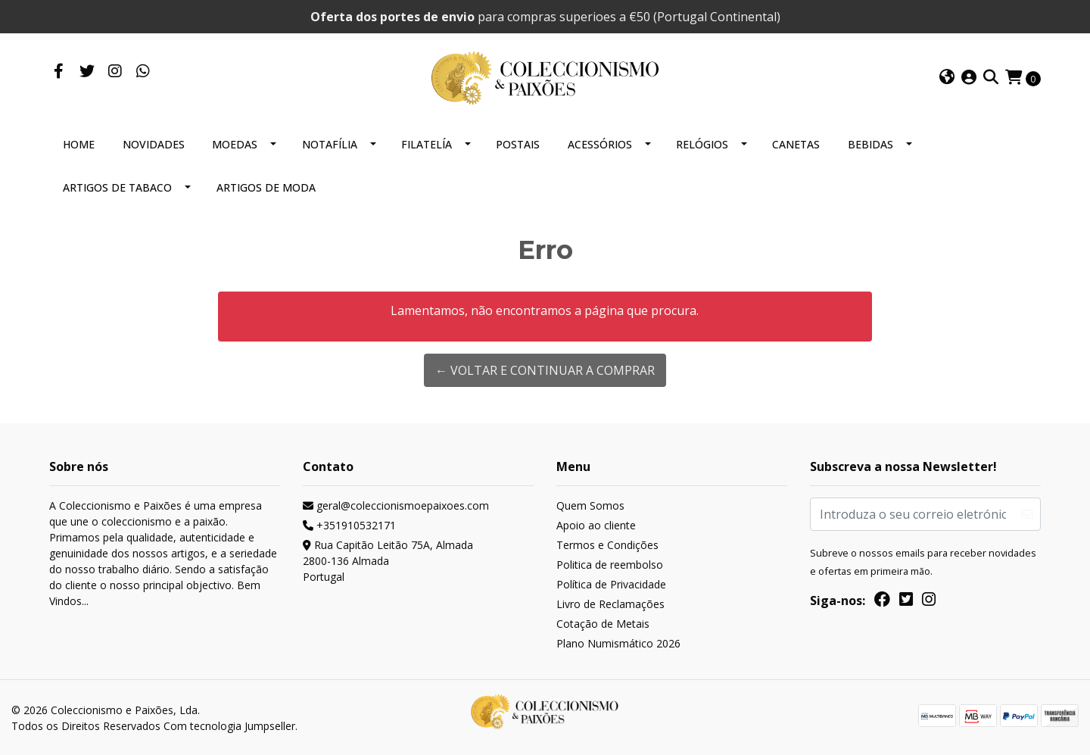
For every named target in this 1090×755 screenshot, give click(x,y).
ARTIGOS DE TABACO (117, 187)
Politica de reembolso (609, 564)
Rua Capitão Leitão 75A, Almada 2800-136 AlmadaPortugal (388, 561)
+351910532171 (349, 525)
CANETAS (796, 144)
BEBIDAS (870, 144)
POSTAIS (518, 144)
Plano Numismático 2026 (618, 643)
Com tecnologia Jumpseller (229, 726)
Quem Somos (590, 505)
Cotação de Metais (602, 623)
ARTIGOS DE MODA (266, 187)
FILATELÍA (426, 144)
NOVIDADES (154, 144)
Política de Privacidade (611, 584)
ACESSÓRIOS (600, 144)
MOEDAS (234, 144)
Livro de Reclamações (610, 604)
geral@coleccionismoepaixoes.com (396, 505)
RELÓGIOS (702, 144)
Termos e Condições (607, 545)
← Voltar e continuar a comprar (545, 370)
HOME (79, 144)
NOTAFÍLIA (329, 144)
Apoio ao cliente (596, 525)
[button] (947, 78)
